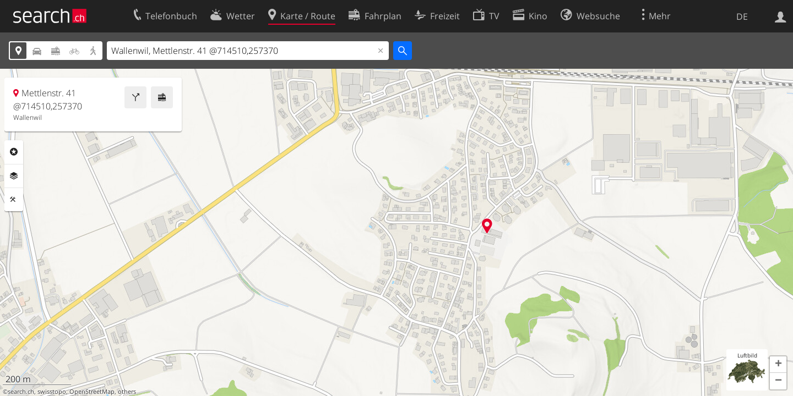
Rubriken (13, 151)
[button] (778, 364)
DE (742, 16)
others (127, 391)
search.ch (21, 391)
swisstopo (51, 391)
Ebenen (13, 176)
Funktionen (13, 199)
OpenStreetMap (92, 391)
